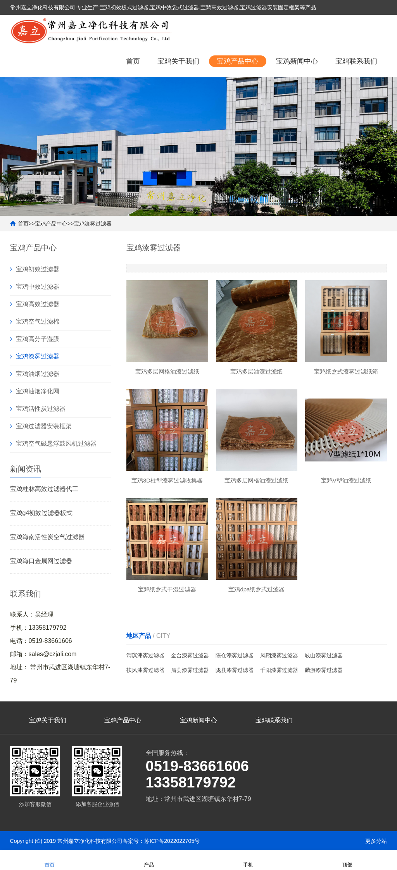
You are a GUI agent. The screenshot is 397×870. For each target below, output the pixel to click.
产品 (149, 860)
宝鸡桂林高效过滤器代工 (44, 489)
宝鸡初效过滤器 (37, 269)
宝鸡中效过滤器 (37, 286)
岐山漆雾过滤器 (324, 655)
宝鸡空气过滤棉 (37, 321)
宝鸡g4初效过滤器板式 (41, 513)
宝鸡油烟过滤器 (37, 373)
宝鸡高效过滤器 (37, 304)
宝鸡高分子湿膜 (37, 339)
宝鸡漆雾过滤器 (93, 224)
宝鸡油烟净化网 (37, 391)
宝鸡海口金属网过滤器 (41, 561)
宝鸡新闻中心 (297, 61)
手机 (248, 860)
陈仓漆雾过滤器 (235, 655)
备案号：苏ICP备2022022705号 (161, 841)
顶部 (347, 860)
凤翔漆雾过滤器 (279, 655)
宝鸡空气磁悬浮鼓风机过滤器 (56, 443)
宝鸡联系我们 (356, 61)
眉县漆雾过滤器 (190, 670)
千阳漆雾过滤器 (279, 670)
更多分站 (376, 841)
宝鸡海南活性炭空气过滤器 (47, 537)
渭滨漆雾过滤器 (145, 655)
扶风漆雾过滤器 (145, 670)
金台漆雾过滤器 (190, 655)
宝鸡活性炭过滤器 (41, 408)
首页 (133, 61)
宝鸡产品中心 (238, 61)
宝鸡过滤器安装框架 (44, 426)
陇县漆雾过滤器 (235, 670)
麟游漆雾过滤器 (324, 670)
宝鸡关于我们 (178, 61)
